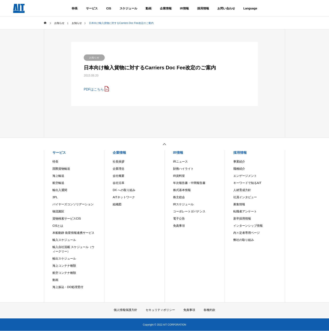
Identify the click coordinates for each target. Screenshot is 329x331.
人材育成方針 (242, 190)
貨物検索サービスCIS (66, 218)
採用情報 (203, 8)
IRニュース (180, 161)
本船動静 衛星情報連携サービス (73, 232)
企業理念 (118, 168)
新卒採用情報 (242, 218)
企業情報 (166, 8)
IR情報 (184, 8)
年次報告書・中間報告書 (189, 183)
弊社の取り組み (243, 240)
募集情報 (239, 204)
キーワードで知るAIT (247, 183)
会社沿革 (118, 183)
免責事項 (179, 225)
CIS (108, 8)
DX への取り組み (124, 190)
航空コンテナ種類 (64, 272)
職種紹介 (239, 168)
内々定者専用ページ (246, 232)
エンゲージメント (245, 175)
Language (250, 8)
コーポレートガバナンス (189, 211)
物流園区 (58, 211)
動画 (148, 8)
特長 (75, 8)
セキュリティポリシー (160, 310)
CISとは (57, 225)
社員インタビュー (245, 197)
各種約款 (209, 310)
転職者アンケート (245, 211)
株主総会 (179, 197)
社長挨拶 (118, 161)
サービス (92, 8)
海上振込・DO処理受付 (67, 287)
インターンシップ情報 (248, 225)
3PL (55, 197)
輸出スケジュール (64, 258)
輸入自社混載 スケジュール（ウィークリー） (73, 249)
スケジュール (128, 8)
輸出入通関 (59, 190)
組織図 (117, 204)
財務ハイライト (183, 168)
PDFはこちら (94, 89)
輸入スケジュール (64, 240)
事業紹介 (239, 161)
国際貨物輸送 (61, 168)
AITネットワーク (124, 197)
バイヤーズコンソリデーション (73, 204)
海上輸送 (58, 175)
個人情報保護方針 (125, 310)
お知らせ (94, 57)
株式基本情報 (182, 190)
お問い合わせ (226, 8)
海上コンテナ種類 (64, 265)
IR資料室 (179, 175)
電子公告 (179, 218)
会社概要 (118, 175)
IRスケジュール (183, 204)
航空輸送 (58, 183)
